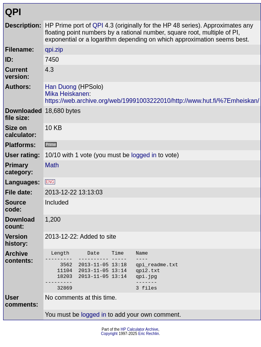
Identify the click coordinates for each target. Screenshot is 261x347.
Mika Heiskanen (67, 93)
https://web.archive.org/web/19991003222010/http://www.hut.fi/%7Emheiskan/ (152, 100)
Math (52, 165)
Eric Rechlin (148, 342)
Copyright (109, 342)
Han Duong (60, 86)
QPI (98, 25)
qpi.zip (54, 49)
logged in (143, 155)
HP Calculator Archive (139, 337)
